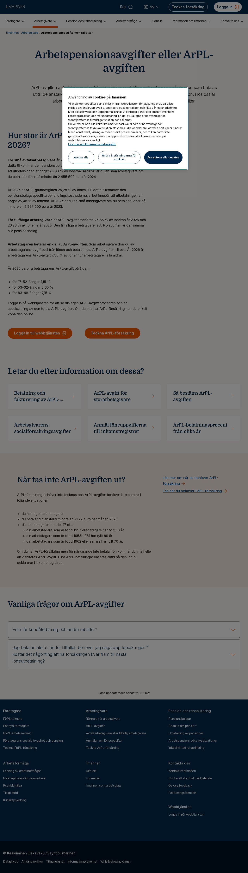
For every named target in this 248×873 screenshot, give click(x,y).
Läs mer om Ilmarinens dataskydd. (92, 144)
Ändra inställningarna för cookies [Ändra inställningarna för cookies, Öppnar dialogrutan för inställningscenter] (119, 157)
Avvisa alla (81, 157)
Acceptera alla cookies (163, 157)
